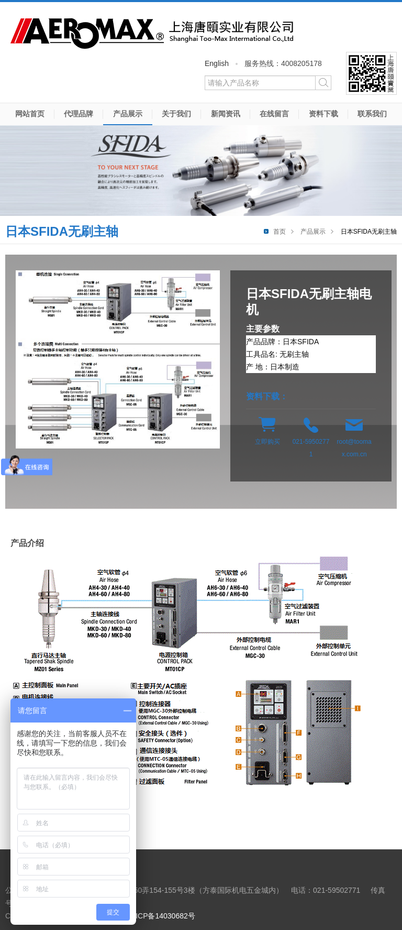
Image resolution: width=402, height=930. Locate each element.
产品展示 (127, 114)
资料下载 (323, 114)
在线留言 (274, 114)
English (217, 63)
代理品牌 (78, 114)
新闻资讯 (225, 114)
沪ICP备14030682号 (161, 916)
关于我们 (176, 114)
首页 (279, 231)
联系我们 (372, 114)
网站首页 (29, 114)
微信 (371, 73)
